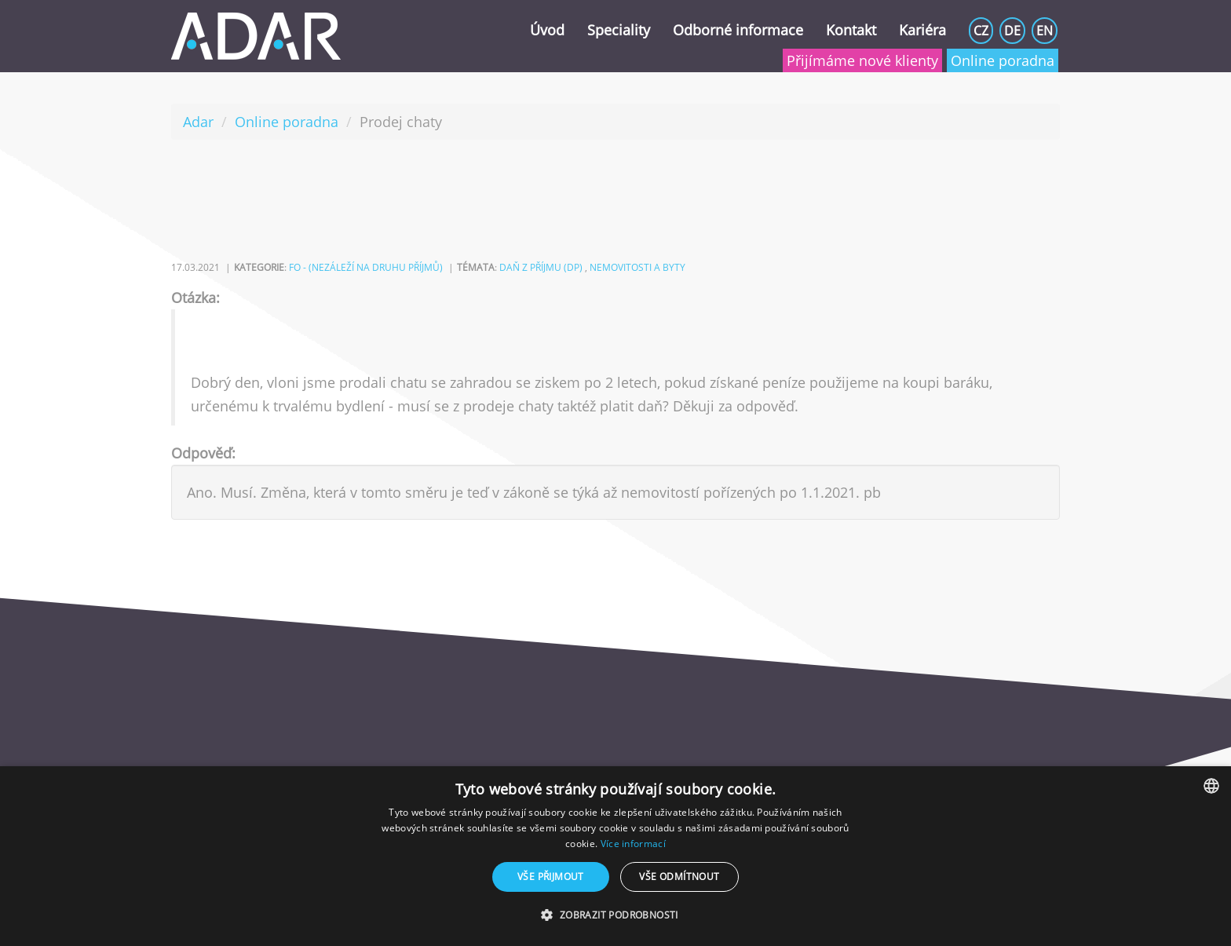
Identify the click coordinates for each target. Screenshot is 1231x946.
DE (1012, 30)
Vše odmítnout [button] (679, 876)
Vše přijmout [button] (550, 876)
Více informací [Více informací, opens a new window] (633, 843)
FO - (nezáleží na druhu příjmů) (366, 267)
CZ (980, 30)
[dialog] (615, 856)
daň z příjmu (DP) (541, 267)
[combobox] (1211, 786)
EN (1044, 30)
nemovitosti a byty (637, 267)
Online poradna (1002, 60)
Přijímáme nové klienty (862, 60)
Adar (198, 121)
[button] (615, 915)
